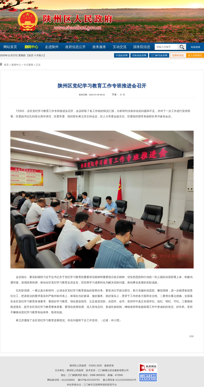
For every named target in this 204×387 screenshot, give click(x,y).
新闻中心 (31, 47)
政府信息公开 (75, 47)
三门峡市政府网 (159, 55)
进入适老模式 (195, 55)
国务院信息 (141, 47)
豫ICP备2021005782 (89, 379)
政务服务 (99, 47)
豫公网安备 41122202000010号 (119, 379)
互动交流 (119, 47)
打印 (192, 336)
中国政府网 (122, 55)
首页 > (5, 64)
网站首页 (10, 47)
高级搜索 (195, 47)
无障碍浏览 (178, 55)
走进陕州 (51, 47)
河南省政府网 (139, 55)
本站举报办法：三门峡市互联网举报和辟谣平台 (92, 384)
